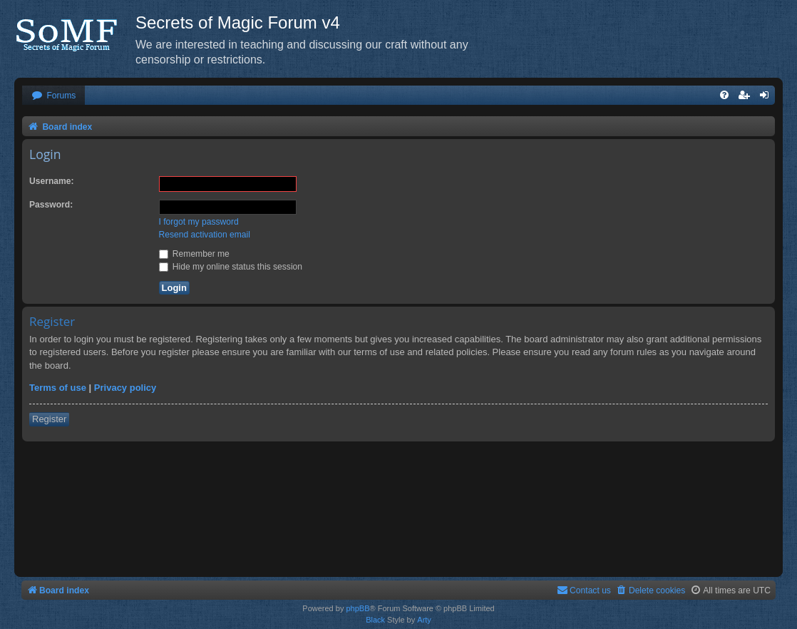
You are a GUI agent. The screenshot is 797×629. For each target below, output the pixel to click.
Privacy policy (125, 387)
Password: (51, 205)
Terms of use (57, 387)
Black (375, 619)
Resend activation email (204, 235)
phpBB (357, 608)
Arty (424, 619)
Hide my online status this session (231, 267)
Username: (51, 181)
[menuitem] (53, 96)
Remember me (194, 254)
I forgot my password (199, 222)
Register (49, 419)
